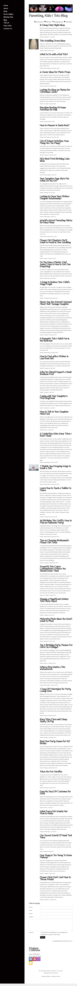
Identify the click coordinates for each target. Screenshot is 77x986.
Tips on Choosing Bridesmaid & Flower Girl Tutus (54, 541)
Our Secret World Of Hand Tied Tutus (56, 836)
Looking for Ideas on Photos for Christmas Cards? (55, 91)
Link (41, 460)
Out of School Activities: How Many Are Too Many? (54, 142)
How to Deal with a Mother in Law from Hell (54, 357)
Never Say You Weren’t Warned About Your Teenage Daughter (55, 303)
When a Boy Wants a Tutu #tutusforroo (52, 668)
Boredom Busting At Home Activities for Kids (53, 108)
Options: (31, 935)
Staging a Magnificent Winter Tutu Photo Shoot (54, 600)
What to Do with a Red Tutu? (54, 54)
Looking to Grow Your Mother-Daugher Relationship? (55, 197)
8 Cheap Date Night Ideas (52, 25)
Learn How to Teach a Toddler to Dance (55, 489)
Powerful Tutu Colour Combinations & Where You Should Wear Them (53, 569)
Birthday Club (8, 17)
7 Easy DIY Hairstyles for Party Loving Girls (55, 690)
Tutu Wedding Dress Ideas (52, 41)
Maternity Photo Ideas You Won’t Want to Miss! (56, 620)
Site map (60, 973)
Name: (31, 907)
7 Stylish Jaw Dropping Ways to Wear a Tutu (55, 467)
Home (6, 5)
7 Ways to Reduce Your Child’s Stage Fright (55, 283)
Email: (30, 910)
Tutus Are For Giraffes (51, 771)
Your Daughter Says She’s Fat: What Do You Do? (54, 179)
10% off (6, 23)
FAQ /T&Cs (7, 26)
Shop (5, 11)
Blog (5, 20)
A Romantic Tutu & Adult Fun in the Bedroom (54, 339)
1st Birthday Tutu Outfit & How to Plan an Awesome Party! (56, 521)
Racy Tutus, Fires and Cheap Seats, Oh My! (53, 720)
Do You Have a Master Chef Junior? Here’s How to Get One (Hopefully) (55, 264)
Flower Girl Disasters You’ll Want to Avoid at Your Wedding (55, 241)
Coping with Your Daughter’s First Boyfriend (53, 397)
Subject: (31, 917)
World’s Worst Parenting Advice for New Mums (56, 221)
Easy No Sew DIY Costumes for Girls (55, 792)
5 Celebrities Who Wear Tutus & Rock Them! (55, 435)
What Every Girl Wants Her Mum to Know (54, 812)
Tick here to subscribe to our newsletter (53, 935)
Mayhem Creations (51, 973)
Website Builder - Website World (50, 979)
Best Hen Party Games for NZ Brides (55, 742)
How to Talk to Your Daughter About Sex (54, 413)
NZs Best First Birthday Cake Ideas (55, 160)
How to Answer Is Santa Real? (54, 125)
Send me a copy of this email (50, 937)
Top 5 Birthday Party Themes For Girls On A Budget (56, 646)
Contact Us (8, 28)
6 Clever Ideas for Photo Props (55, 72)
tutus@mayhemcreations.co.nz (62, 943)
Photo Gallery (8, 14)
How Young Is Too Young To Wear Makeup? (56, 856)
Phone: (31, 913)
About (6, 8)
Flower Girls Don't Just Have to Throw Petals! (55, 878)
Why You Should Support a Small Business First (56, 373)
